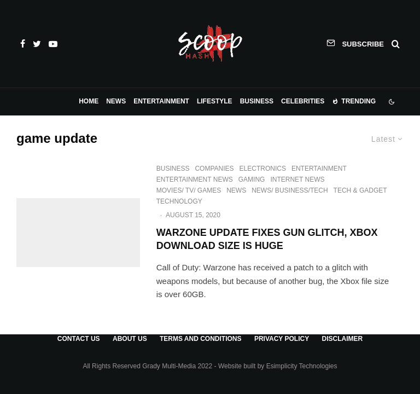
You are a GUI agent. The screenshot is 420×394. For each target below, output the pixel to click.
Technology (179, 201)
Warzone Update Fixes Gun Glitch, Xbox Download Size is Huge (267, 239)
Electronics (263, 168)
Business (256, 101)
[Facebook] (22, 43)
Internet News (297, 179)
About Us (130, 339)
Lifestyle (214, 101)
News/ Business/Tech (290, 190)
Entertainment (161, 101)
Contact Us (78, 339)
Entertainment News (194, 179)
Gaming (251, 179)
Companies (214, 168)
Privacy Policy (281, 339)
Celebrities (302, 101)
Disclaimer (342, 339)
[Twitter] (37, 43)
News (116, 101)
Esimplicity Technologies (301, 366)
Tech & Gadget (360, 190)
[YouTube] (53, 43)
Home (88, 101)
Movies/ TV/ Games (188, 190)
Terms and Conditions (201, 339)
